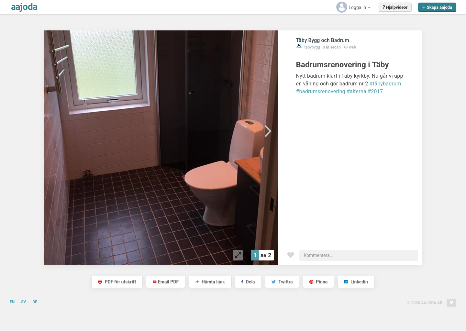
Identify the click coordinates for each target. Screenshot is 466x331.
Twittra (282, 281)
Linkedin (356, 281)
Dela (248, 281)
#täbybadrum (385, 84)
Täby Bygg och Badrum (322, 40)
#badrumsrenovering (320, 91)
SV (23, 302)
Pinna (318, 281)
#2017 (375, 91)
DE (34, 302)
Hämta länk (210, 281)
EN (12, 302)
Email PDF (166, 281)
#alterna (356, 91)
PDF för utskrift (117, 281)
